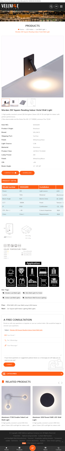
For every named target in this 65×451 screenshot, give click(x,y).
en (56, 6)
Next (61, 381)
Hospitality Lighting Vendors (44, 438)
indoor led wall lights (12, 298)
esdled (8, 441)
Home (21, 29)
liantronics (14, 441)
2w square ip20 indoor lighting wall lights (21, 309)
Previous (58, 381)
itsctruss (22, 441)
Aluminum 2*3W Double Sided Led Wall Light (15, 418)
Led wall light (40, 29)
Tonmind (30, 438)
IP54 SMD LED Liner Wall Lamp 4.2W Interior (22, 305)
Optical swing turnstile (29, 436)
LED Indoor (29, 29)
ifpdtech (42, 441)
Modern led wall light (12, 293)
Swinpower (58, 438)
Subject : (23, 330)
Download (27, 173)
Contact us (10, 173)
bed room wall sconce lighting (35, 298)
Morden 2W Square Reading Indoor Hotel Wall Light (26, 330)
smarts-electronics (32, 441)
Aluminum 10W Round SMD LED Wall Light (47, 418)
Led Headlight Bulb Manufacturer (15, 438)
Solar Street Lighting (53, 441)
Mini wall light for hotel (34, 293)
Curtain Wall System (45, 436)
